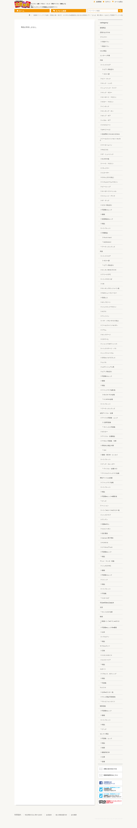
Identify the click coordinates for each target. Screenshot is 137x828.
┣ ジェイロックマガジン (108, 307)
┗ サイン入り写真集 (107, 427)
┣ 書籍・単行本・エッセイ (109, 455)
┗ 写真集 (103, 683)
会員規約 (49, 815)
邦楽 (101, 251)
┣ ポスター (104, 431)
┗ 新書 (102, 761)
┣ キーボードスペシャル (108, 191)
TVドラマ (103, 687)
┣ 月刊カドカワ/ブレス (107, 358)
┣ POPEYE (104, 542)
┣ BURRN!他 (104, 159)
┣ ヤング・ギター (106, 92)
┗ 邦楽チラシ (104, 46)
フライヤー (103, 37)
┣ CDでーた (104, 339)
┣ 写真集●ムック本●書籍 (108, 627)
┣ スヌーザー (104, 173)
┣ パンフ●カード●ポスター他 (109, 510)
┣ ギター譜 (105, 260)
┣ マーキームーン (106, 145)
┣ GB (102, 284)
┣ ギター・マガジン (107, 102)
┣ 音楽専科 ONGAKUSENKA (110, 134)
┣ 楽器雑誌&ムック (106, 219)
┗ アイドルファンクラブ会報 (109, 473)
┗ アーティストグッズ (107, 247)
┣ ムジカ (103, 362)
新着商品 (103, 28)
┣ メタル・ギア (105, 120)
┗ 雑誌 (102, 556)
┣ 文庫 (102, 757)
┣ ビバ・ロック (105, 78)
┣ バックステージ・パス (108, 348)
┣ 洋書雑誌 (104, 233)
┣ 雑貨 (102, 748)
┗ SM (103, 450)
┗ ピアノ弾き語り (107, 265)
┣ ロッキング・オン (107, 111)
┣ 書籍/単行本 (105, 752)
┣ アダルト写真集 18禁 (108, 441)
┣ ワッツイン (104, 316)
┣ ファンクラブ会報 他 (107, 390)
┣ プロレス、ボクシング (108, 674)
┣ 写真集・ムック (106, 738)
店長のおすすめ (105, 32)
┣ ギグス (103, 311)
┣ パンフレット (105, 228)
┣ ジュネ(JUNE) (105, 566)
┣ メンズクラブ (105, 515)
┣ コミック (104, 579)
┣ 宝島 (102, 650)
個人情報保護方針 (61, 815)
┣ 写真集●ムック (106, 552)
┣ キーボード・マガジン (108, 97)
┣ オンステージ (105, 334)
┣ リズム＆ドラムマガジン (109, 182)
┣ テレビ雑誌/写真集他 (107, 697)
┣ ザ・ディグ (104, 200)
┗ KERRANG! (105, 242)
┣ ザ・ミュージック (107, 154)
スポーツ (103, 669)
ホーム (20, 10)
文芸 (101, 607)
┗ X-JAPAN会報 (106, 399)
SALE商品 (103, 51)
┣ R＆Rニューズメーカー (108, 293)
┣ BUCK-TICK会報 (107, 395)
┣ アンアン (104, 519)
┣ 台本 (102, 632)
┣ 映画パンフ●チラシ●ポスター (109, 622)
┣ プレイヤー (104, 168)
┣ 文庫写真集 (105, 422)
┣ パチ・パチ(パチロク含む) (109, 321)
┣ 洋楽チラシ (104, 41)
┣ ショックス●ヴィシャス (108, 344)
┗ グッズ (103, 501)
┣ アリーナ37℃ (105, 274)
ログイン (107, 2)
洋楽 (101, 60)
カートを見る (117, 2)
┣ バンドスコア (105, 65)
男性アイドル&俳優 (106, 478)
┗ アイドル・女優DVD (108, 468)
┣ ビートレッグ (105, 186)
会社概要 (74, 815)
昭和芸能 (103, 706)
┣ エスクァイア (105, 660)
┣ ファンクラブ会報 (107, 482)
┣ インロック (104, 106)
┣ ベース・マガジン (107, 163)
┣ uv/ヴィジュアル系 (107, 367)
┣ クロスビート (105, 125)
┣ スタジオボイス (106, 655)
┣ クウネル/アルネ (106, 547)
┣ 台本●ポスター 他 (106, 692)
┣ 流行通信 (104, 533)
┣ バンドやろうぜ (106, 279)
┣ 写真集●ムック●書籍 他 (108, 496)
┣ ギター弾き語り (106, 205)
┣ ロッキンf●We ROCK (108, 270)
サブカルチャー (105, 646)
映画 (101, 616)
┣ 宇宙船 (103, 593)
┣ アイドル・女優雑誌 (107, 436)
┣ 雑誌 (102, 223)
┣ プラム (103, 330)
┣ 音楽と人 (104, 297)
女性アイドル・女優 (106, 413)
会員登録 (97, 2)
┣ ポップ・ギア (105, 115)
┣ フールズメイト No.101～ (109, 325)
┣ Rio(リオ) (104, 149)
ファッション (104, 505)
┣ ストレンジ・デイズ (107, 196)
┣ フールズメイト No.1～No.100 (110, 139)
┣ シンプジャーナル (107, 353)
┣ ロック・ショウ (106, 83)
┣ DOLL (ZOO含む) (107, 177)
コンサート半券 (105, 55)
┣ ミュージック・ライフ (108, 88)
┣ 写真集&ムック (106, 711)
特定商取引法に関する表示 (33, 815)
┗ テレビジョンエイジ (107, 701)
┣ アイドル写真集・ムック (109, 418)
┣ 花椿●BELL (104, 524)
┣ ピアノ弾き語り (107, 69)
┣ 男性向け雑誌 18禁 (107, 445)
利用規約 (17, 815)
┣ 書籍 (102, 214)
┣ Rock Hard (105, 237)
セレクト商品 (104, 734)
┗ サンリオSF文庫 (106, 612)
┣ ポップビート (105, 302)
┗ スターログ (104, 598)
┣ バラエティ (104, 637)
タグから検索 (59, 10)
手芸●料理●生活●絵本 (107, 603)
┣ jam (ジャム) (105, 129)
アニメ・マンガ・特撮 (107, 561)
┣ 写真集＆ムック (106, 210)
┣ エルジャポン (105, 529)
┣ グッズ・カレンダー (107, 464)
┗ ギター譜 (105, 74)
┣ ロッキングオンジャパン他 (109, 288)
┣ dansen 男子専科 (106, 538)
